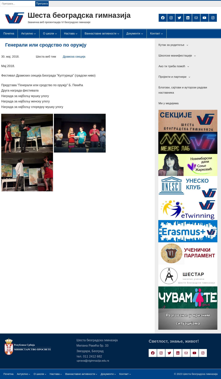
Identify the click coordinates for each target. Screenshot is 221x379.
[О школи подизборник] (48, 33)
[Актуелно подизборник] (27, 33)
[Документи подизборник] (133, 33)
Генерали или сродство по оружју (46, 45)
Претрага (42, 3)
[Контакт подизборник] (155, 33)
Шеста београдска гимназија (79, 15)
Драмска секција (74, 56)
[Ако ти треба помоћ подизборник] (188, 66)
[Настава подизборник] (69, 33)
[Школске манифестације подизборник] (195, 56)
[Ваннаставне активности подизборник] (100, 33)
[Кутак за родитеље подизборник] (187, 45)
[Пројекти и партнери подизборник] (189, 77)
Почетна (8, 33)
